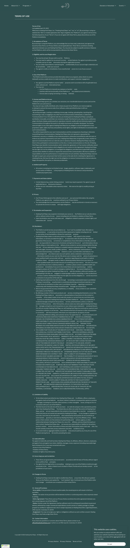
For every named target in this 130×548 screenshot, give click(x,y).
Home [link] (6, 5)
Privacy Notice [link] (53, 541)
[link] (65, 5)
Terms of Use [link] (77, 541)
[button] (15, 6)
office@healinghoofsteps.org (41, 523)
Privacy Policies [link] (65, 541)
